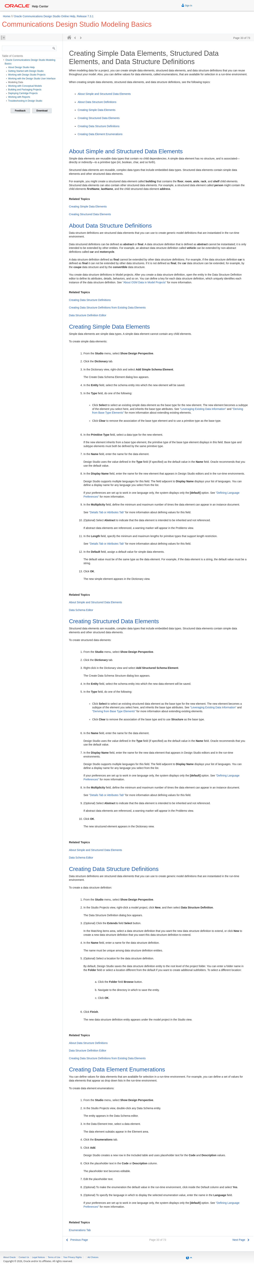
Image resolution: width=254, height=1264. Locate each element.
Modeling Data (15, 82)
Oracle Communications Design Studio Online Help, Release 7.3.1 (54, 16)
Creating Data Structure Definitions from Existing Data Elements (107, 307)
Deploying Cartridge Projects (23, 93)
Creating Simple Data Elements (96, 109)
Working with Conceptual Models (25, 86)
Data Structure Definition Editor (87, 315)
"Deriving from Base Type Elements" (114, 711)
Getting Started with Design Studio (25, 71)
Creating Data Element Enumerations (100, 134)
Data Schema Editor (81, 610)
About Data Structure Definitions (97, 102)
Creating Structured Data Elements (99, 118)
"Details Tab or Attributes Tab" (106, 512)
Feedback (20, 110)
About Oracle (9, 1257)
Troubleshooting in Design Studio (25, 100)
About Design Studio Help (21, 67)
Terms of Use (54, 1257)
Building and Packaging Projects (24, 89)
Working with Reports (19, 97)
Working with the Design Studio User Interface (31, 78)
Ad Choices (93, 1257)
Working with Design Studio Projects (26, 74)
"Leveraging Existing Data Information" (203, 408)
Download (42, 110)
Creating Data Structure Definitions (98, 126)
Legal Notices (38, 1257)
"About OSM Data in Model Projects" (144, 282)
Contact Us (24, 1257)
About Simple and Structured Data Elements (104, 93)
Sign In (187, 5)
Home (6, 16)
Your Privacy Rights (72, 1257)
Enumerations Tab (80, 1230)
